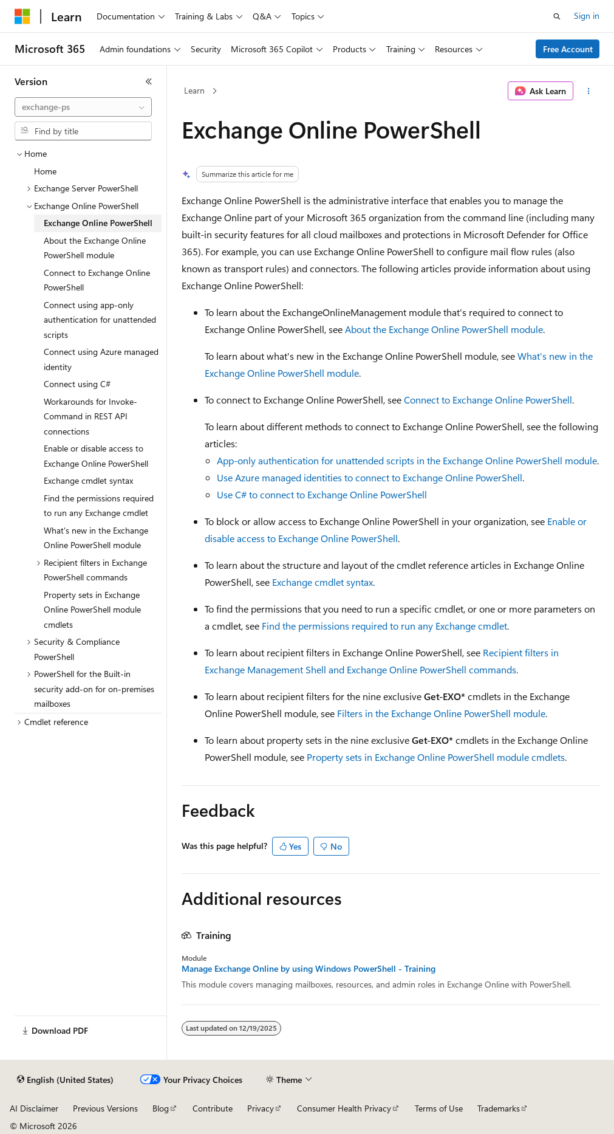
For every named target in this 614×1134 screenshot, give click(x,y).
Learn (194, 90)
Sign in (586, 15)
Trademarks (498, 1108)
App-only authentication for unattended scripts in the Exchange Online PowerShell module (407, 460)
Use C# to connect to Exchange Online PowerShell (322, 494)
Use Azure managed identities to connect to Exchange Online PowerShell (369, 477)
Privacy (260, 1108)
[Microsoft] (22, 16)
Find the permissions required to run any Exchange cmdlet (384, 625)
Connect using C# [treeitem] (77, 384)
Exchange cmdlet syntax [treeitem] (88, 480)
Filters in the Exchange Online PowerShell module (441, 713)
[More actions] (588, 91)
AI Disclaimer (34, 1108)
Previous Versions (105, 1108)
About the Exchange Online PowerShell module (444, 329)
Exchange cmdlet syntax (322, 582)
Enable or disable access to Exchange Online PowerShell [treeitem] (96, 455)
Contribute (213, 1108)
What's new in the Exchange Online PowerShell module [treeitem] (96, 537)
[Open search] (557, 16)
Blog (160, 1108)
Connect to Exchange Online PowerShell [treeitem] (97, 280)
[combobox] (83, 107)
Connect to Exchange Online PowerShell (488, 399)
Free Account (568, 49)
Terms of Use (439, 1108)
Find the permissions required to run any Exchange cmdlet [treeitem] (99, 505)
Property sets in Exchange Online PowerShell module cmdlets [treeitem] (92, 609)
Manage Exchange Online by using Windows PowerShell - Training (308, 968)
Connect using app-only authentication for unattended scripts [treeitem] (100, 319)
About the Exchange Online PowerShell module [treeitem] (95, 248)
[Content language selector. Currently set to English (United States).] (65, 1080)
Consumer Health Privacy (344, 1108)
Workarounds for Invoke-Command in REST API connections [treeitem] (90, 416)
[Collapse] (149, 81)
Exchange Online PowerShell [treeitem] (98, 223)
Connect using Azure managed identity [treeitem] (101, 359)
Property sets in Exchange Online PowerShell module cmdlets (436, 757)
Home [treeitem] (45, 171)
